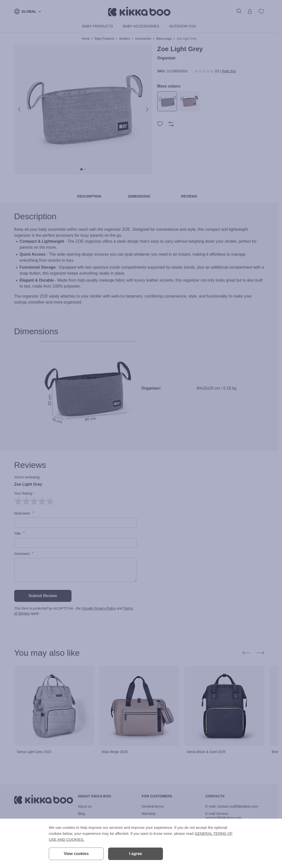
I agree (135, 854)
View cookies (76, 854)
